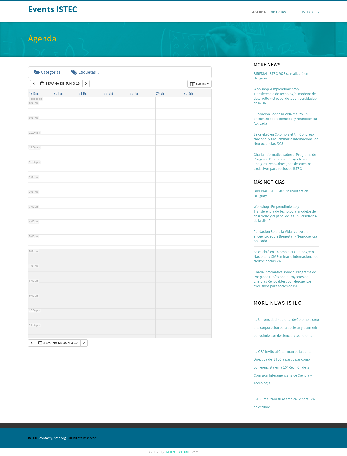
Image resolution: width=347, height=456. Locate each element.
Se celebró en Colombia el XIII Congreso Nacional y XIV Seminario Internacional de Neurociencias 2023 (286, 139)
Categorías (49, 72)
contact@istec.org (52, 438)
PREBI (169, 452)
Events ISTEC (52, 9)
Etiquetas (85, 72)
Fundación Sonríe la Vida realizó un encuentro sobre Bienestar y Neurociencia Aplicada (285, 119)
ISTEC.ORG (310, 12)
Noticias (278, 12)
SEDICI (178, 452)
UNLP (188, 452)
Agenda (259, 12)
